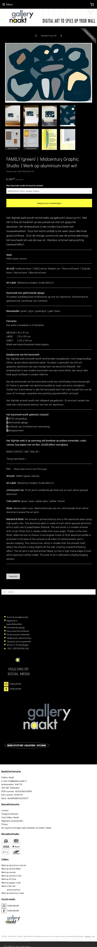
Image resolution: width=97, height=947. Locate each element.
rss (93, 936)
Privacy (4, 824)
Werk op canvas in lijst (11, 875)
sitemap (88, 936)
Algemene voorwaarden (12, 820)
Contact (4, 810)
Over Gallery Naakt (10, 817)
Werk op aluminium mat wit (13, 865)
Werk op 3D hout (8, 879)
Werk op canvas (8, 872)
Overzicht (13, 576)
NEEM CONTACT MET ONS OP (23, 451)
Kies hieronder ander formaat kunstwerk (24, 185)
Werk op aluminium (10, 893)
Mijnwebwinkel (61, 941)
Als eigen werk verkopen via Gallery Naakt (26, 827)
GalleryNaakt (15, 683)
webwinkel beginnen (37, 941)
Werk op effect (11, 868)
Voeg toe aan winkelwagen (49, 203)
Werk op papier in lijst (11, 882)
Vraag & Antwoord (9, 813)
